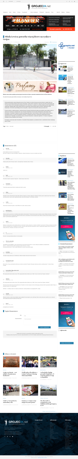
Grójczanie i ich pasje (68, 436)
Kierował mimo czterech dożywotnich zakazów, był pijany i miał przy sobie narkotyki (71, 197)
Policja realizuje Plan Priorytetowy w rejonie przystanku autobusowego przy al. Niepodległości (71, 209)
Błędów (51, 426)
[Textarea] (37, 321)
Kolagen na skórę (68, 448)
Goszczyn (52, 429)
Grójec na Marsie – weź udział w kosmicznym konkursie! (10, 374)
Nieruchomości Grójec (69, 440)
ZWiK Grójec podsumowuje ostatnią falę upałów (70, 69)
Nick (20, 315)
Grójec (23, 398)
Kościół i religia (67, 435)
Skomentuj (47, 42)
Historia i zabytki (68, 434)
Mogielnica (52, 431)
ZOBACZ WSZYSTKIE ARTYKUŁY (49, 411)
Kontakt (36, 436)
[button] (3, 1)
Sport (10, 12)
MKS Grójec (67, 439)
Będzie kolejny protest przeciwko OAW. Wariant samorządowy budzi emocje (66, 272)
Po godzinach (24, 12)
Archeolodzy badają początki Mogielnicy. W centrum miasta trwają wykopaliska (47, 375)
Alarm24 (58, 12)
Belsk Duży (52, 425)
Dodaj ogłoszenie (67, 343)
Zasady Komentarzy (49, 334)
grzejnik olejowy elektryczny (68, 444)
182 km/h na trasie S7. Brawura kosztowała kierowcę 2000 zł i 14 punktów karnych (71, 113)
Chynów (51, 427)
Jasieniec (51, 430)
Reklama (63, 12)
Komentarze (10, 146)
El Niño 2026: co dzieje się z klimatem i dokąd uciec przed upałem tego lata (71, 91)
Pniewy (51, 434)
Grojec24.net (5, 42)
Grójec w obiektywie (34, 12)
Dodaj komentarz (44, 327)
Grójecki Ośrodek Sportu (68, 427)
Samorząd (67, 422)
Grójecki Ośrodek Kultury (68, 430)
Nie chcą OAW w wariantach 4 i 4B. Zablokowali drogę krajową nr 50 (48, 403)
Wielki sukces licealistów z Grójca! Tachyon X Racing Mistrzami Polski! (29, 374)
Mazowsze (52, 436)
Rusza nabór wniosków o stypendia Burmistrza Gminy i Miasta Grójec (71, 174)
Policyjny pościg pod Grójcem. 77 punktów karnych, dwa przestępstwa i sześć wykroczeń (71, 162)
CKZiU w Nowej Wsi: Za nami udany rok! (10, 401)
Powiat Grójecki (44, 398)
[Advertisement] (30, 137)
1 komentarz (43, 379)
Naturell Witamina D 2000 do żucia (68, 446)
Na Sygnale (67, 425)
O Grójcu (18, 12)
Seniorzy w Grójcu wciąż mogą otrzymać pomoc (29, 401)
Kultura (14, 12)
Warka (4, 398)
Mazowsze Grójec (68, 438)
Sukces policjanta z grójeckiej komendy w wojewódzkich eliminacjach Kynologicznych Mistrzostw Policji (71, 186)
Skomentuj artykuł (7, 404)
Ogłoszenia (47, 12)
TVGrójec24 (41, 12)
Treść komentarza (18, 318)
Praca (52, 12)
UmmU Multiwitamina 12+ (53, 439)
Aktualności (5, 12)
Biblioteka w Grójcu (68, 431)
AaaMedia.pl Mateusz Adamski (42, 457)
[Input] (37, 316)
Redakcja (68, 12)
